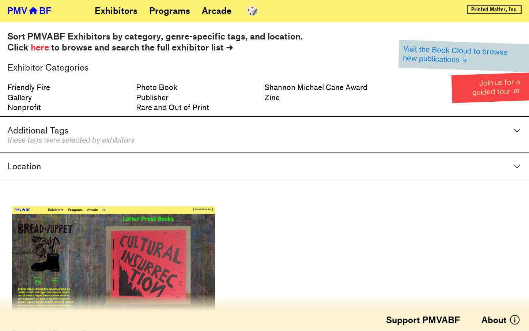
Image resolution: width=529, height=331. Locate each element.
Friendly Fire (28, 87)
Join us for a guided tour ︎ (496, 87)
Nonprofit (24, 108)
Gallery (19, 98)
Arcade (216, 11)
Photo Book (156, 87)
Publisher (152, 98)
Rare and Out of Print (172, 108)
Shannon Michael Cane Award (315, 87)
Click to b (37, 47)
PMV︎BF (29, 11)
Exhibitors (116, 11)
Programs (169, 11)
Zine (272, 98)
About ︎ (501, 320)
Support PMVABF (423, 320)
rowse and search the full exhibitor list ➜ (150, 47)
